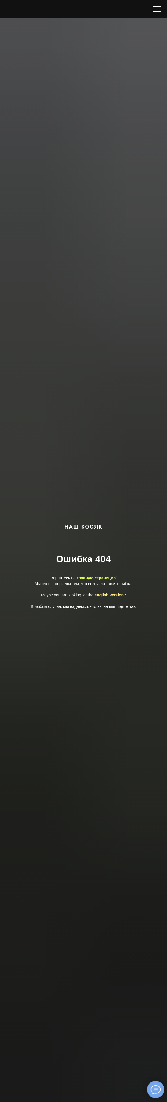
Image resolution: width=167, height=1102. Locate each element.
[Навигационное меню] (157, 9)
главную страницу (95, 578)
